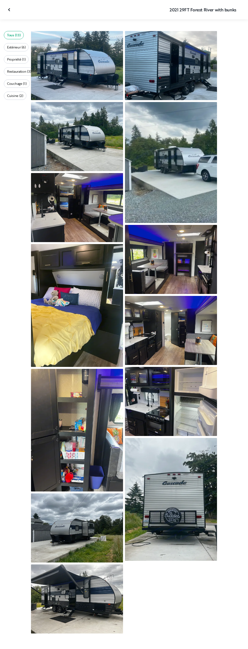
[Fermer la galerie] (10, 10)
